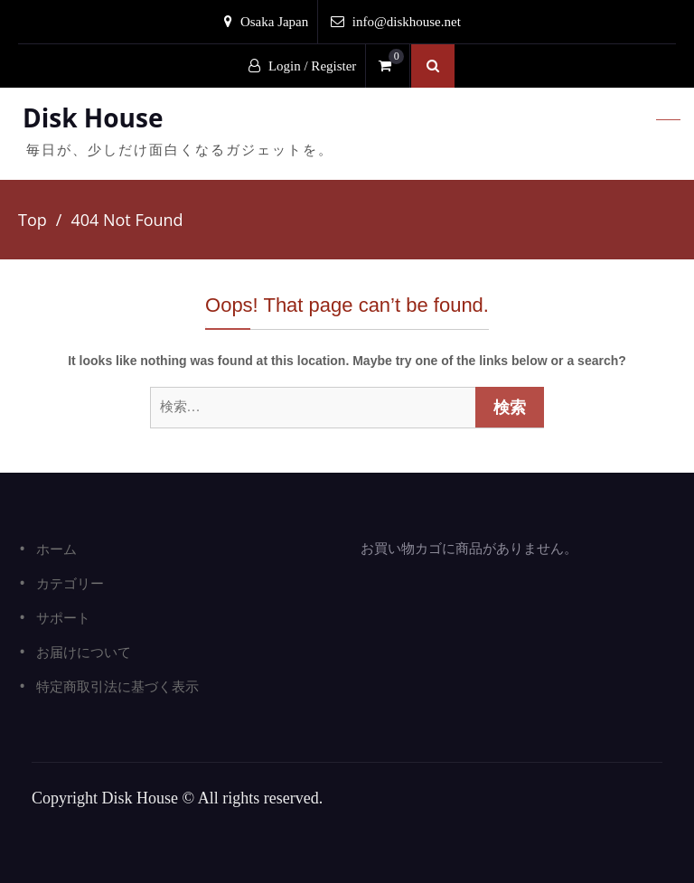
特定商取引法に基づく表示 (117, 686)
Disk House (93, 117)
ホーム (56, 549)
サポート (63, 617)
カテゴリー (70, 583)
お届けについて (83, 652)
